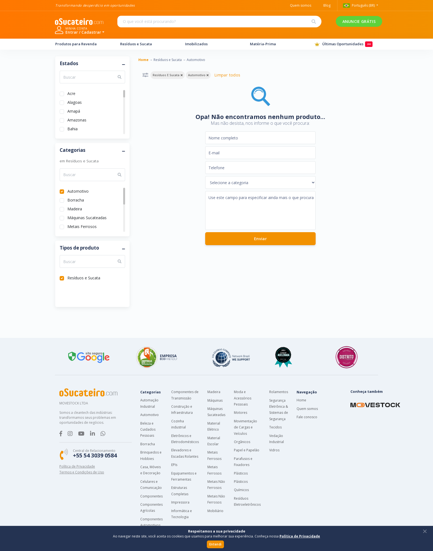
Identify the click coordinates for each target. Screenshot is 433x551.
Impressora (180, 502)
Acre (71, 93)
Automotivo (78, 191)
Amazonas (76, 119)
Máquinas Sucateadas (87, 217)
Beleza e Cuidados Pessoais (147, 429)
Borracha (75, 199)
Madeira (74, 208)
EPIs (174, 464)
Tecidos (275, 427)
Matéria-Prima (277, 43)
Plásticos (241, 473)
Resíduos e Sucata (147, 43)
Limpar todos (227, 75)
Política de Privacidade (77, 466)
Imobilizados (212, 43)
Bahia (72, 128)
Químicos (241, 490)
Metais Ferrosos (82, 226)
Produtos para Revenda (82, 43)
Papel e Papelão (246, 450)
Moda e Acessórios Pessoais (242, 398)
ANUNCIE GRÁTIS (292, 25)
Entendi (215, 544)
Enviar (260, 238)
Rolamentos (278, 392)
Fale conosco (307, 417)
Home (301, 400)
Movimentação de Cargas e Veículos (245, 427)
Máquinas (215, 400)
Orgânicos (242, 441)
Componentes (151, 496)
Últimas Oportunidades (346, 44)
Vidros (274, 450)
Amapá (73, 110)
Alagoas (74, 102)
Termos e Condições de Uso (81, 472)
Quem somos (307, 408)
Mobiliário (215, 510)
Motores (240, 412)
